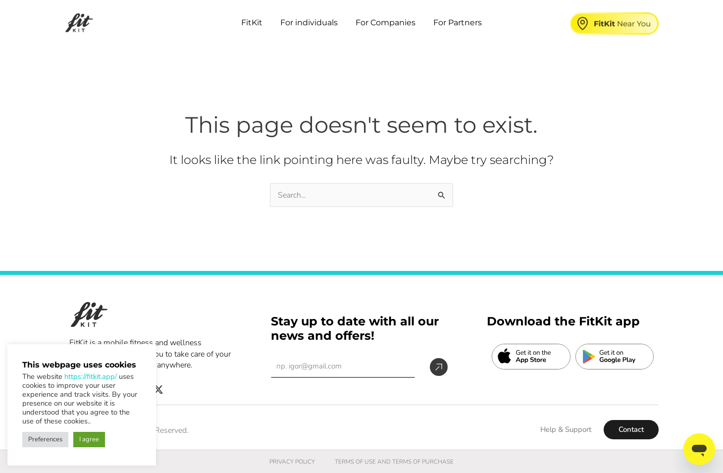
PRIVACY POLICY (291, 462)
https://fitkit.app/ (90, 376)
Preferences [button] (45, 439)
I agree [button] (89, 439)
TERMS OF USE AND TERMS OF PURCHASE (394, 462)
